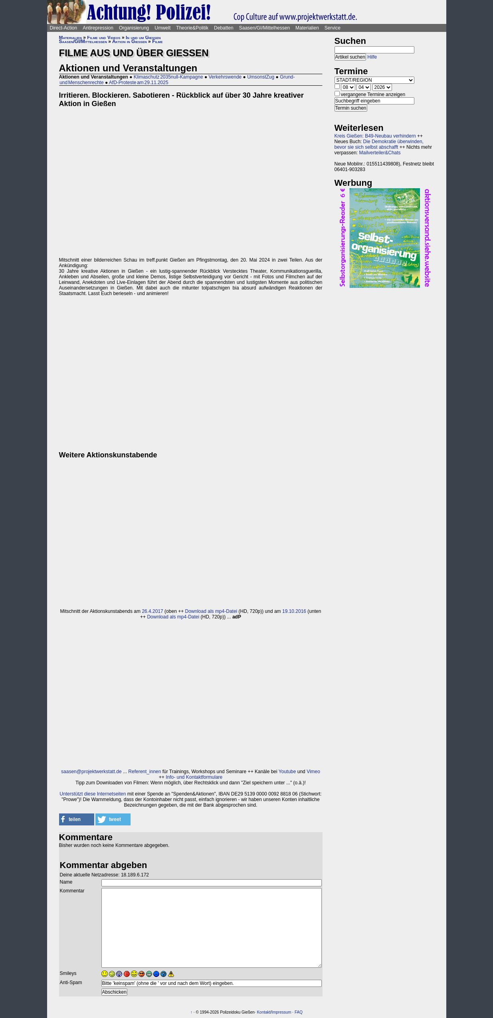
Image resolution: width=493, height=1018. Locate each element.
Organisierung (134, 28)
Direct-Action (63, 28)
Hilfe (372, 57)
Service (333, 28)
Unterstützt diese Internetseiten (92, 794)
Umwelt (162, 28)
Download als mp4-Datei (211, 611)
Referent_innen (144, 771)
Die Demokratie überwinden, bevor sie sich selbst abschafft (379, 144)
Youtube (287, 771)
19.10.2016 (294, 611)
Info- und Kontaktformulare (194, 777)
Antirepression (98, 28)
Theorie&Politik (192, 28)
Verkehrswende (225, 77)
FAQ (299, 1012)
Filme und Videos (103, 37)
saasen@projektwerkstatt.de (91, 771)
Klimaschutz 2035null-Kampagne (168, 77)
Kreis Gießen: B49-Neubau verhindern (375, 136)
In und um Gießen (143, 37)
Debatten (224, 28)
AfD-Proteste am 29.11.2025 (138, 82)
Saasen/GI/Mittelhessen (264, 28)
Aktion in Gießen (129, 41)
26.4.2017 (152, 611)
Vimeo (313, 771)
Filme (157, 41)
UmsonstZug (260, 77)
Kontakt (263, 1012)
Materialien (307, 28)
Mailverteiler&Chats (380, 153)
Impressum (281, 1012)
